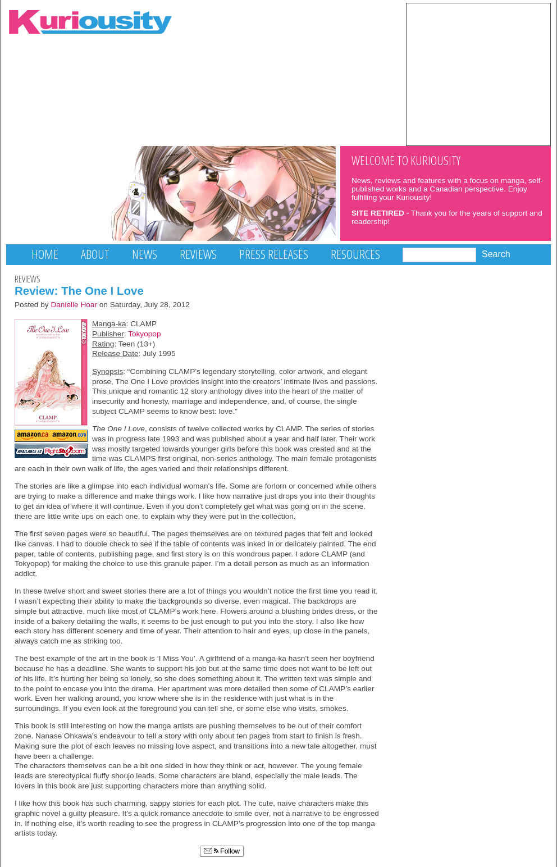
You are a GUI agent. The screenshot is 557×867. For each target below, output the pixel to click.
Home (44, 254)
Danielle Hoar (74, 304)
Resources (355, 254)
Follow (222, 851)
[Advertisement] (478, 73)
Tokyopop (144, 334)
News (144, 254)
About (95, 254)
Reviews (198, 254)
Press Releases (273, 254)
